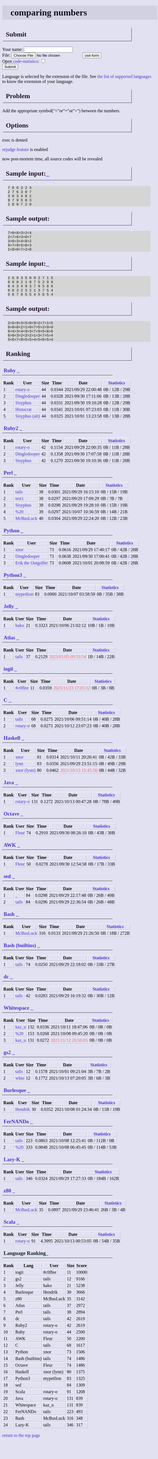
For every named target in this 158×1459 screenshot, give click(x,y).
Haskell (12, 754)
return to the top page (21, 1452)
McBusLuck (26, 535)
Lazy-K (12, 1176)
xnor (19, 566)
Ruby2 (11, 445)
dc (6, 993)
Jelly (9, 623)
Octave (11, 830)
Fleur (20, 849)
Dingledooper (27, 412)
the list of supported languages (124, 76)
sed (7, 893)
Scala (9, 1238)
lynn (19, 780)
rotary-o (22, 406)
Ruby (10, 387)
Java (9, 799)
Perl (8, 489)
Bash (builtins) (20, 962)
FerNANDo (16, 1138)
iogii (8, 685)
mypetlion (24, 610)
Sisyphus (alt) (27, 432)
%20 (19, 528)
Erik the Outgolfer (31, 579)
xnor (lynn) (25, 787)
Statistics (116, 399)
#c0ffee (22, 704)
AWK (10, 861)
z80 (7, 1207)
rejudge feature (15, 149)
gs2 (7, 1069)
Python (11, 547)
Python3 (13, 592)
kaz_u (20, 1043)
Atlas (9, 654)
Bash (9, 931)
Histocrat (23, 426)
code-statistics (25, 61)
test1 (19, 515)
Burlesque (15, 1107)
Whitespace (16, 1024)
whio (19, 1094)
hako (19, 642)
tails (19, 508)
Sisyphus (23, 419)
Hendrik (22, 1126)
